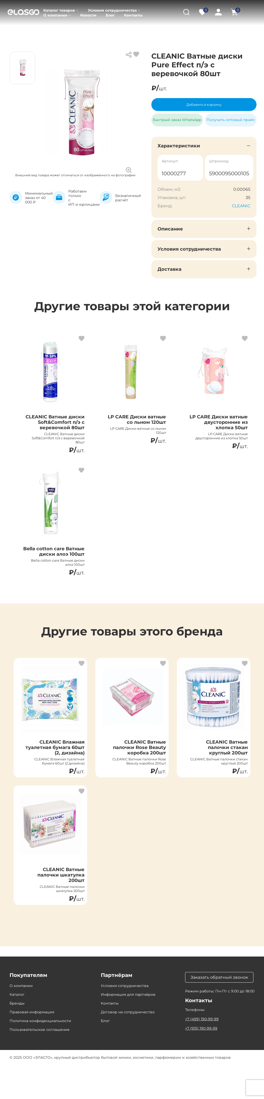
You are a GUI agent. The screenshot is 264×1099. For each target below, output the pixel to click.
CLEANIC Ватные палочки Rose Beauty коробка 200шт (135, 772)
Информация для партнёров (128, 1028)
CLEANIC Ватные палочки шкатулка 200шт (57, 905)
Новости (88, 15)
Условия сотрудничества (112, 10)
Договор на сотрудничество (128, 1046)
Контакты (133, 15)
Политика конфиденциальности (40, 1055)
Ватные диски (235, 31)
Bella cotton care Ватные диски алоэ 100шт (56, 568)
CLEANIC (241, 205)
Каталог (39, 31)
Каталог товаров (59, 10)
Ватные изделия (198, 31)
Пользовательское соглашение (40, 1063)
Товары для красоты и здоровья (86, 31)
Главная (17, 31)
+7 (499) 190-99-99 (202, 1053)
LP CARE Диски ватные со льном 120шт (141, 424)
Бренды (17, 1037)
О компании (55, 15)
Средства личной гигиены (150, 31)
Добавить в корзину (203, 104)
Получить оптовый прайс (231, 119)
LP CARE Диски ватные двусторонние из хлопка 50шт (223, 427)
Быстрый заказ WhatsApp (177, 117)
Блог (110, 15)
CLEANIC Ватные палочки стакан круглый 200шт (224, 772)
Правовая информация (32, 1046)
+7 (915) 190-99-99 (201, 1062)
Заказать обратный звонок (219, 1011)
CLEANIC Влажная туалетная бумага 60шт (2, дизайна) (59, 772)
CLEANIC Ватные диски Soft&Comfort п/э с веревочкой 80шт (55, 427)
